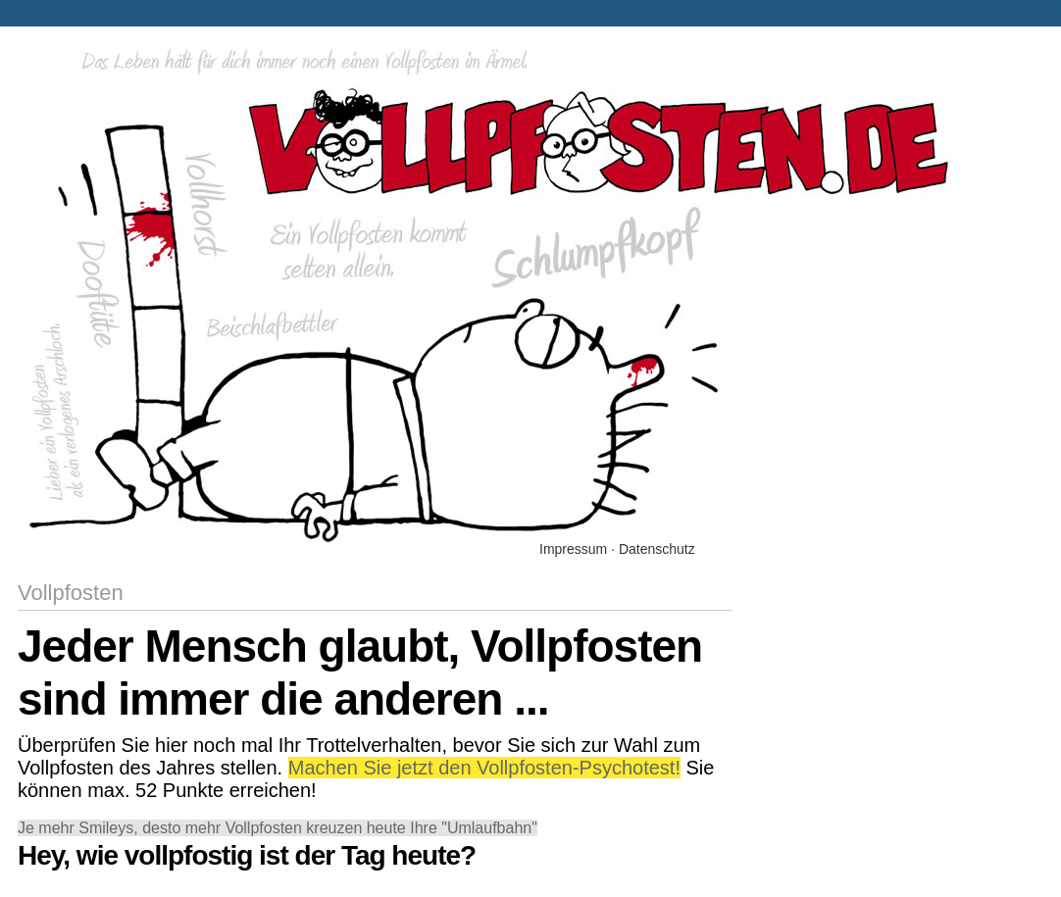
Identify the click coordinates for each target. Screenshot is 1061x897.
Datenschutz (657, 549)
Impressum (573, 549)
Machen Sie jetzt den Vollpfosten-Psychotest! (484, 767)
